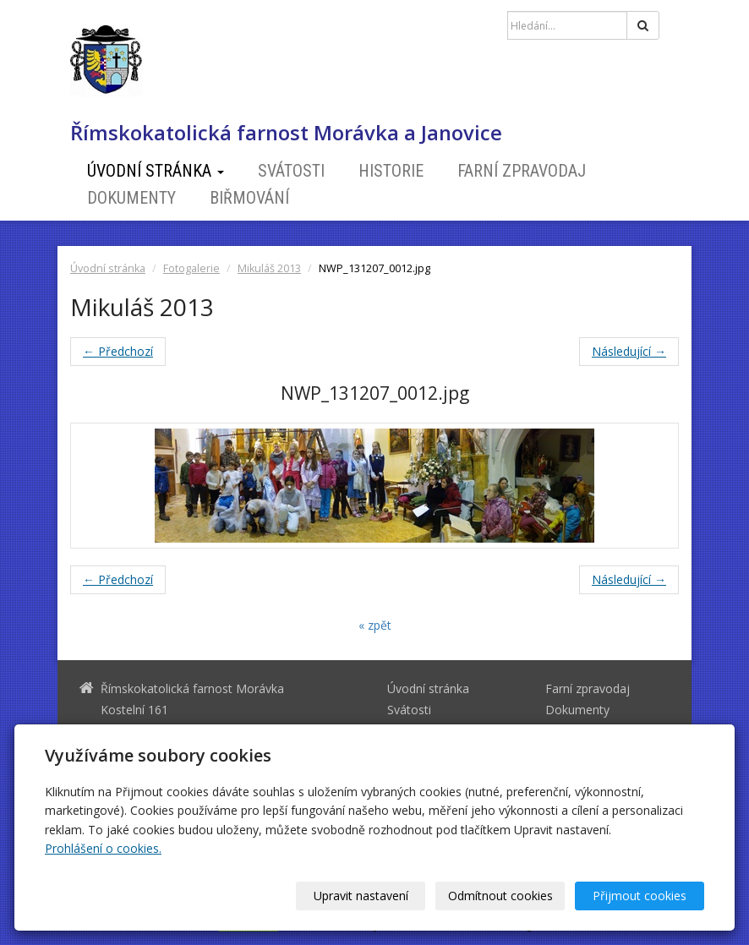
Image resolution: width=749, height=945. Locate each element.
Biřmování (249, 198)
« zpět (374, 625)
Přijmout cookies (639, 896)
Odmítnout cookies (500, 896)
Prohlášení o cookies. (103, 848)
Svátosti (291, 171)
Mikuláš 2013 (269, 268)
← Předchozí (118, 351)
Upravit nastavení (361, 896)
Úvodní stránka (155, 171)
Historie (391, 171)
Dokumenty (131, 198)
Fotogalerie (191, 268)
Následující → (629, 351)
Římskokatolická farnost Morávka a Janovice (286, 132)
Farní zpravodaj (521, 171)
